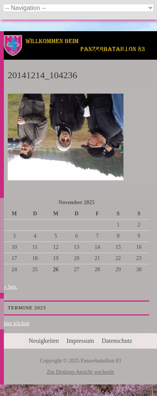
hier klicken (16, 323)
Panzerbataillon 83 (80, 54)
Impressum (80, 340)
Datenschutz (117, 340)
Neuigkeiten (44, 340)
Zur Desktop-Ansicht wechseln (80, 372)
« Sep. (10, 287)
